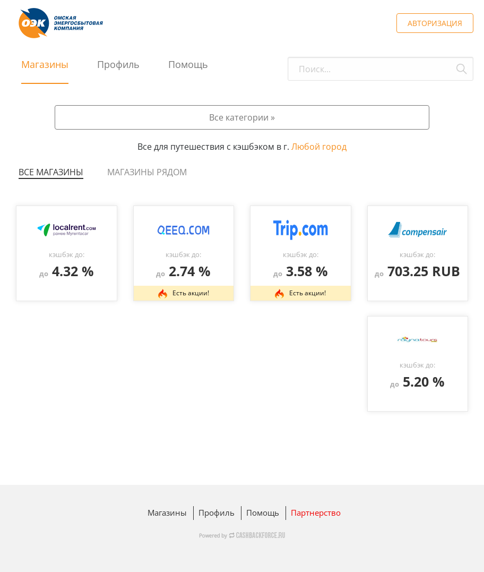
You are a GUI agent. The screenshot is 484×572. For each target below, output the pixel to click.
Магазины (44, 64)
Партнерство (316, 512)
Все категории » (242, 117)
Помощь (188, 64)
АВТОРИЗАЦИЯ (435, 23)
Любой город (319, 146)
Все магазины (51, 172)
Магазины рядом (147, 172)
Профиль (118, 64)
